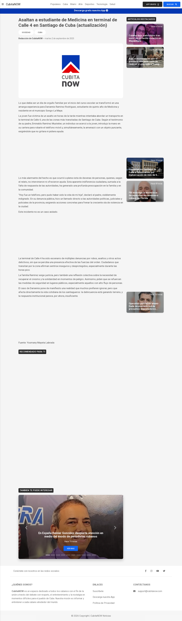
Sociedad (26, 32)
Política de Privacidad (103, 603)
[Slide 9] (89, 555)
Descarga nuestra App (104, 597)
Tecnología (102, 4)
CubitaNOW (13, 4)
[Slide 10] (94, 555)
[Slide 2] (53, 555)
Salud (112, 4)
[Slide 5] (68, 555)
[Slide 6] (73, 555)
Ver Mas (71, 549)
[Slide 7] (78, 555)
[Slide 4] (63, 555)
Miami (73, 4)
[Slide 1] (48, 555)
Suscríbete (98, 591)
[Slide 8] (83, 555)
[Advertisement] (70, 155)
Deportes (89, 4)
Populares (55, 4)
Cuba (65, 4)
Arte (80, 4)
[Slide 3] (58, 555)
